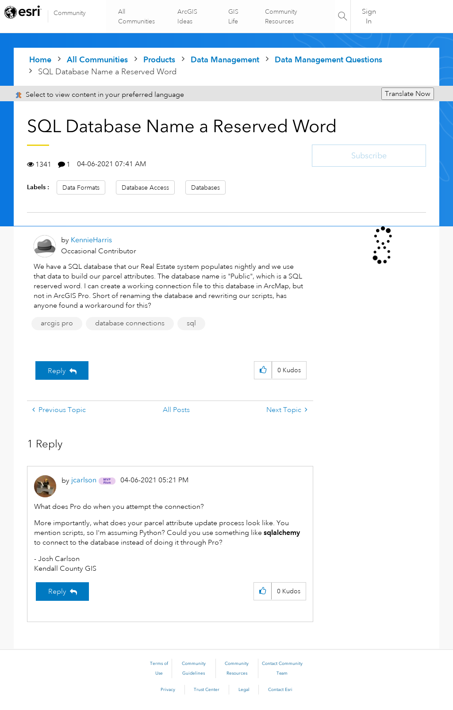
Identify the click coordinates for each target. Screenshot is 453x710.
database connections (130, 323)
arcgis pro (57, 323)
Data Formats (81, 187)
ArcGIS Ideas (188, 16)
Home (40, 59)
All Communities (137, 16)
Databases (205, 187)
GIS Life (233, 16)
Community (70, 13)
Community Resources (281, 16)
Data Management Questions (328, 59)
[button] (263, 370)
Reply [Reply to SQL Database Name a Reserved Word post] (57, 370)
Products (159, 59)
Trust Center (206, 689)
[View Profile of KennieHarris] (91, 240)
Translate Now (407, 93)
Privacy (168, 689)
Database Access (145, 187)
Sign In (369, 16)
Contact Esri (280, 689)
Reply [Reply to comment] (57, 591)
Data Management (225, 59)
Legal (244, 689)
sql (191, 323)
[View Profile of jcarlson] (83, 480)
